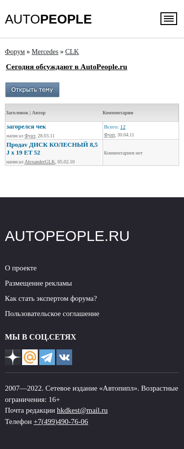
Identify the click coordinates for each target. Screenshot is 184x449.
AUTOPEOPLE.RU (67, 236)
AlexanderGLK (40, 161)
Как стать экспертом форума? (51, 298)
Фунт (30, 135)
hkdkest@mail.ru (82, 410)
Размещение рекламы (38, 283)
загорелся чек (26, 126)
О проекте (21, 268)
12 (123, 127)
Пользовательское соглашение (52, 313)
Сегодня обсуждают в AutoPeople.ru (66, 66)
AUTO (48, 19)
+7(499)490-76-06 (61, 421)
